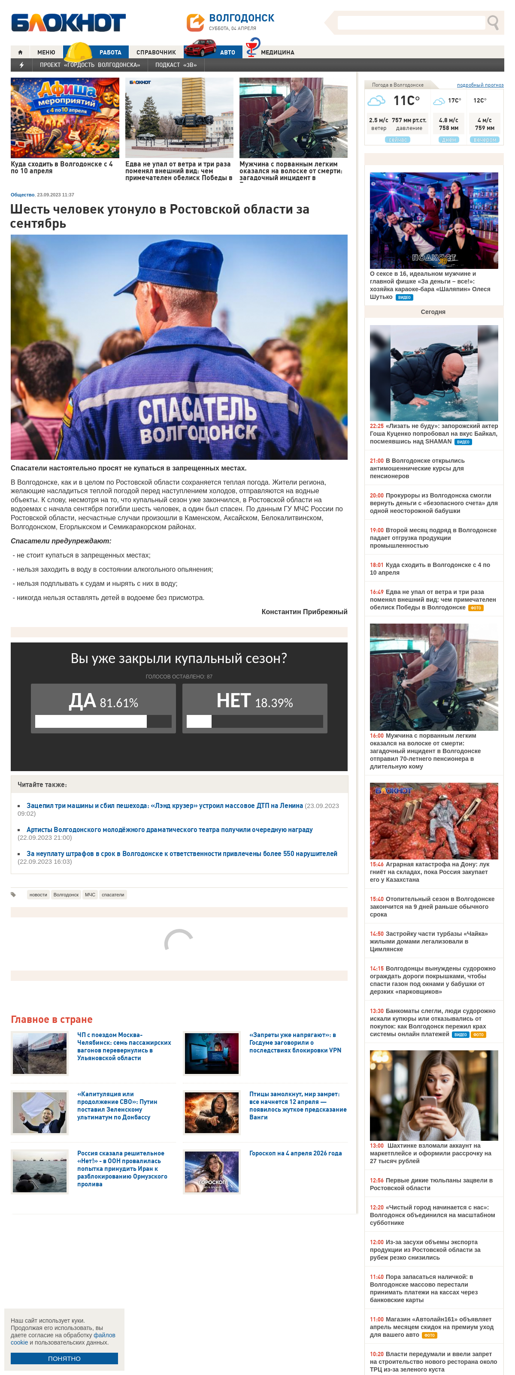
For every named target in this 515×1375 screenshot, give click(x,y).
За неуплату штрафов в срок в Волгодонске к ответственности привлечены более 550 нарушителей (182, 853)
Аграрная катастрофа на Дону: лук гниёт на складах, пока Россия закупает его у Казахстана (429, 872)
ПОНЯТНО (64, 1358)
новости (38, 894)
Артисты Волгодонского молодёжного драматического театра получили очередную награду (170, 829)
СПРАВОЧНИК (156, 52)
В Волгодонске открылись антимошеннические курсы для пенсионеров (417, 468)
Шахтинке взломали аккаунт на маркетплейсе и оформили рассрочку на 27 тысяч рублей (430, 1153)
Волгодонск (66, 894)
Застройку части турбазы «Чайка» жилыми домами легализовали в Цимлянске (429, 941)
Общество (22, 194)
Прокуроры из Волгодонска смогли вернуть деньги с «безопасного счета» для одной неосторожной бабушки (434, 503)
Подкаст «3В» (176, 64)
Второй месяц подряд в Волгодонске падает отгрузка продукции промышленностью (433, 538)
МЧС (90, 894)
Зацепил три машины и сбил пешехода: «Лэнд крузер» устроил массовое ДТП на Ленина (166, 805)
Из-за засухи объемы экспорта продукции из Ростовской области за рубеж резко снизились (425, 1250)
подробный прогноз (480, 84)
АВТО (209, 52)
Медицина (270, 51)
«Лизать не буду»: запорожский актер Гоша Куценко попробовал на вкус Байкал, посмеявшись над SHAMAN (434, 433)
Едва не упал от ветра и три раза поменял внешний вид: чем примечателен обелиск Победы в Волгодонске (433, 599)
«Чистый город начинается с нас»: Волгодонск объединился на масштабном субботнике (432, 1215)
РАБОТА (92, 52)
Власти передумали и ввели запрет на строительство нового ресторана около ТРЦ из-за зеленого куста (433, 1362)
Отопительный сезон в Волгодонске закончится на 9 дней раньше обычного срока (432, 907)
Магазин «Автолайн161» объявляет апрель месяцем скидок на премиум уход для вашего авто (432, 1327)
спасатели (113, 894)
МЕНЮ (46, 52)
